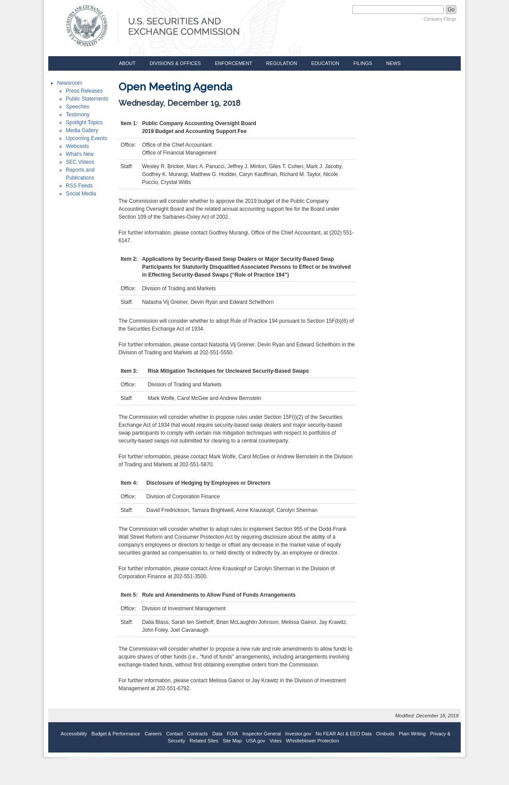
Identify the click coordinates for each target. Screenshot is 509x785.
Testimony (78, 115)
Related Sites (204, 740)
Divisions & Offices (175, 63)
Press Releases (84, 91)
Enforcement (233, 63)
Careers (153, 733)
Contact (174, 733)
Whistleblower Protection (312, 740)
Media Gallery (82, 130)
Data (217, 733)
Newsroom (69, 83)
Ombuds (385, 733)
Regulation (282, 63)
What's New (80, 154)
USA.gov (255, 740)
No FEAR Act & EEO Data (343, 733)
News (393, 63)
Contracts (197, 733)
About (127, 63)
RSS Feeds (79, 186)
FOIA (232, 733)
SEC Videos (80, 162)
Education (325, 63)
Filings (362, 63)
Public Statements (87, 99)
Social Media (81, 194)
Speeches (77, 107)
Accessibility (74, 733)
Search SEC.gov (330, 9)
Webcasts (77, 146)
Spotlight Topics (84, 122)
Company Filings (440, 19)
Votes (275, 740)
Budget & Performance (115, 733)
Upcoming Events (86, 138)
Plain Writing (412, 733)
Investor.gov (298, 733)
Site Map (231, 740)
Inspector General (262, 733)
